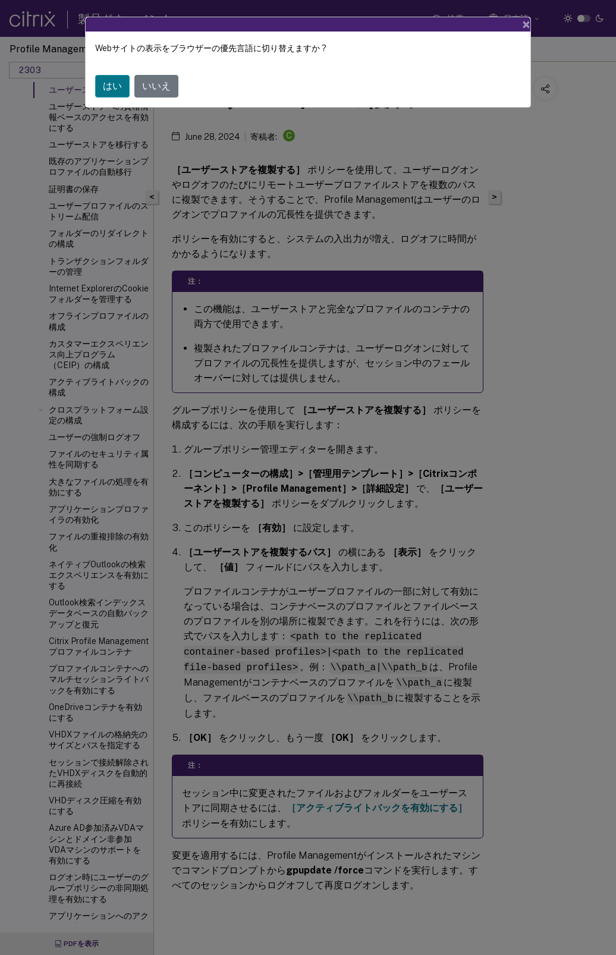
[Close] (526, 24)
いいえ (156, 86)
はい (112, 86)
